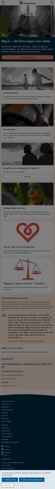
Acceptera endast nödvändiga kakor (32, 480)
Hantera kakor (8, 485)
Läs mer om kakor (7, 475)
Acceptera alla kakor (10, 480)
